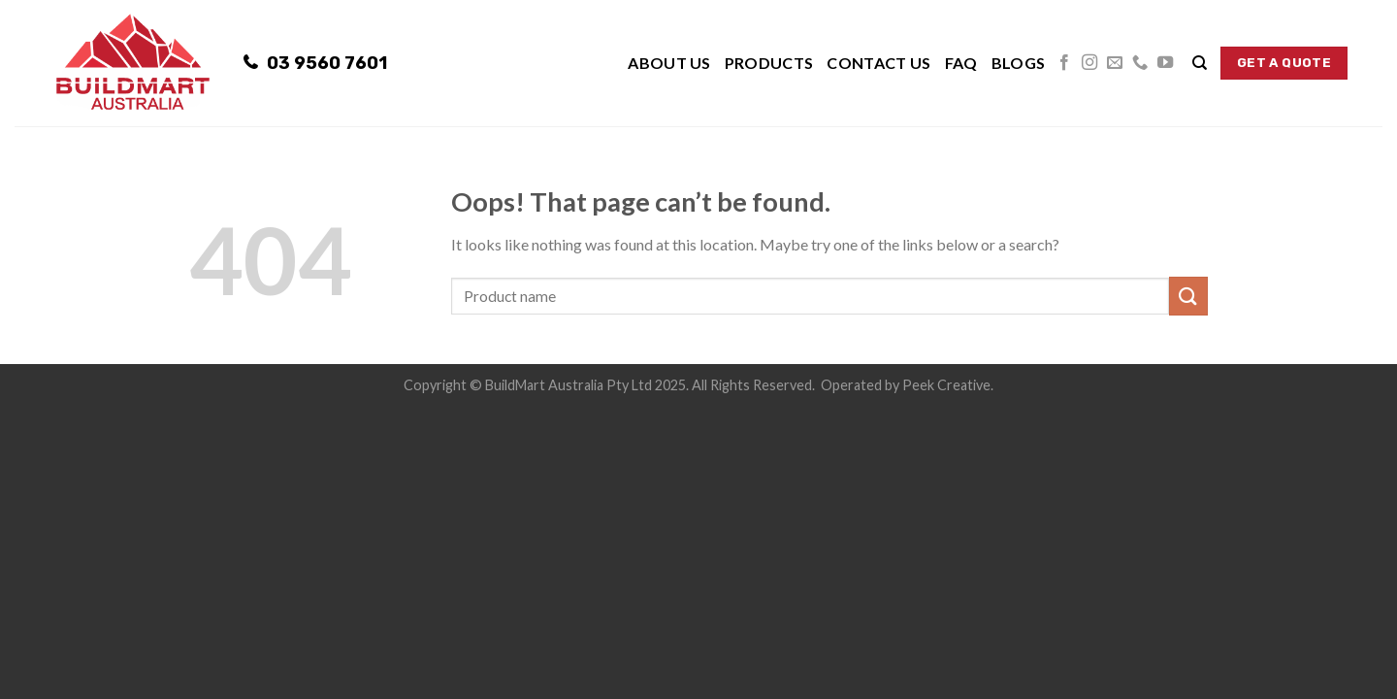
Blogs (1018, 62)
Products (769, 62)
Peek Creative (946, 385)
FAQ (961, 62)
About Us (669, 62)
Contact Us (878, 62)
